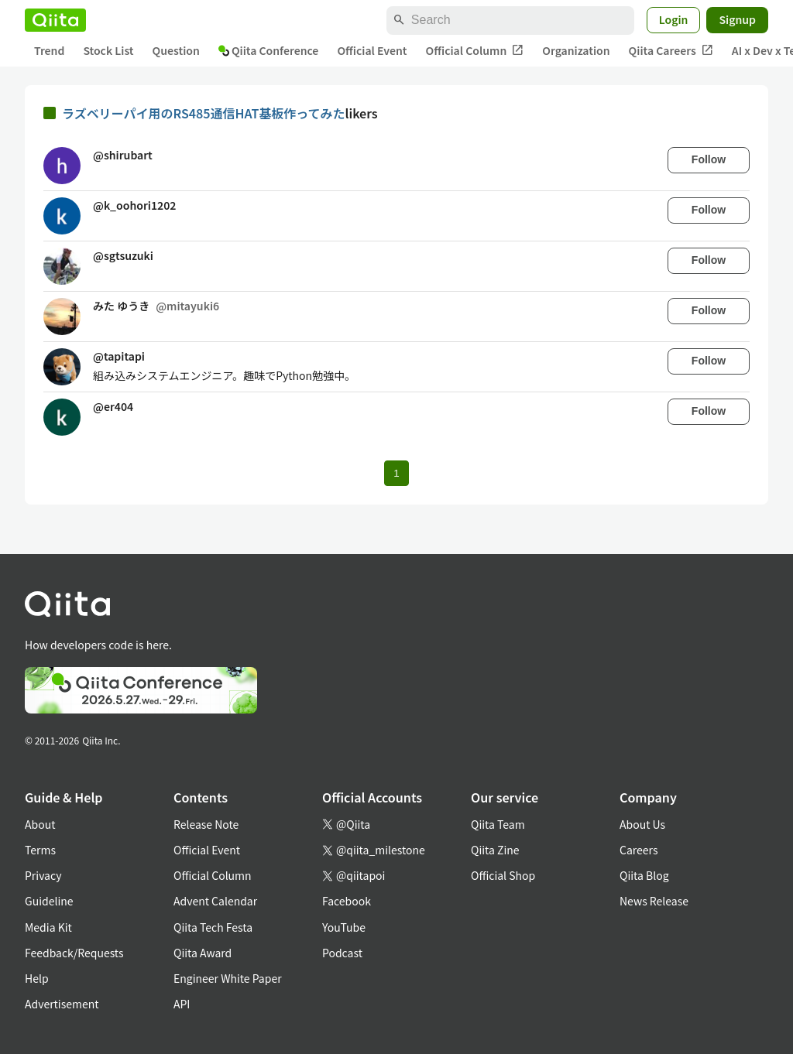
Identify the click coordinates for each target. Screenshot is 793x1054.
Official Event (372, 50)
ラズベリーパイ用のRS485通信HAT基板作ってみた (203, 113)
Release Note (206, 824)
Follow (709, 159)
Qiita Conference (268, 50)
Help (37, 978)
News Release (654, 901)
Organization (575, 50)
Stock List (108, 50)
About (40, 824)
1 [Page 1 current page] (396, 473)
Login (673, 19)
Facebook (346, 901)
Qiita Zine (495, 849)
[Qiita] (55, 20)
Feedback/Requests (74, 952)
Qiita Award (202, 952)
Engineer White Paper (227, 978)
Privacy (43, 875)
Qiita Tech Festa (212, 927)
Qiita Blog (644, 875)
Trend (49, 50)
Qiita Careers (671, 51)
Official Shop (503, 875)
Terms (40, 849)
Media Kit (48, 927)
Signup (737, 19)
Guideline (49, 901)
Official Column (475, 51)
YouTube (344, 927)
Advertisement (62, 1003)
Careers (638, 849)
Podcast (342, 952)
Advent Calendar (215, 901)
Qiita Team (498, 824)
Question (176, 50)
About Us (642, 824)
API (181, 1003)
